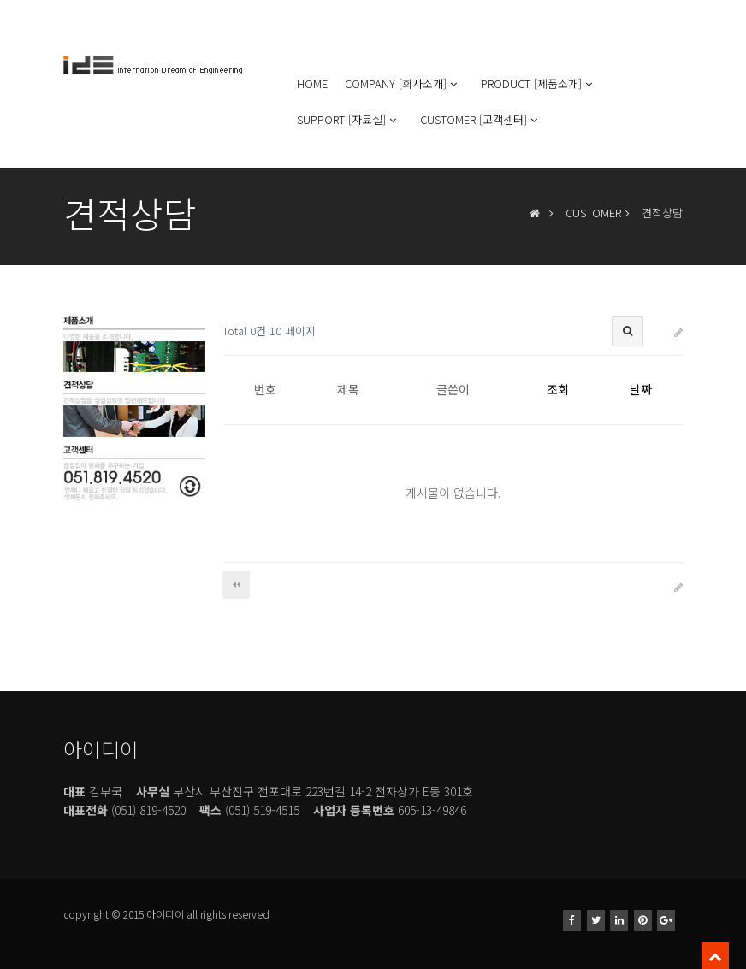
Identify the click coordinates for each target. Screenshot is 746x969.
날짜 (641, 389)
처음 (236, 585)
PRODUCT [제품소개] (538, 83)
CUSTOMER (593, 212)
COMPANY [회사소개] (402, 83)
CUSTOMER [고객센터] (480, 119)
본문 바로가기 (0, 0)
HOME (312, 83)
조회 (558, 389)
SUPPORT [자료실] (348, 119)
